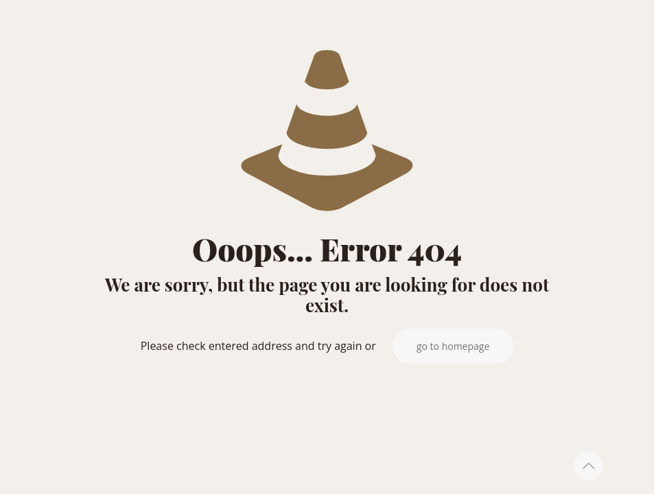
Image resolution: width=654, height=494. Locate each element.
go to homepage (453, 346)
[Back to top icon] (588, 465)
